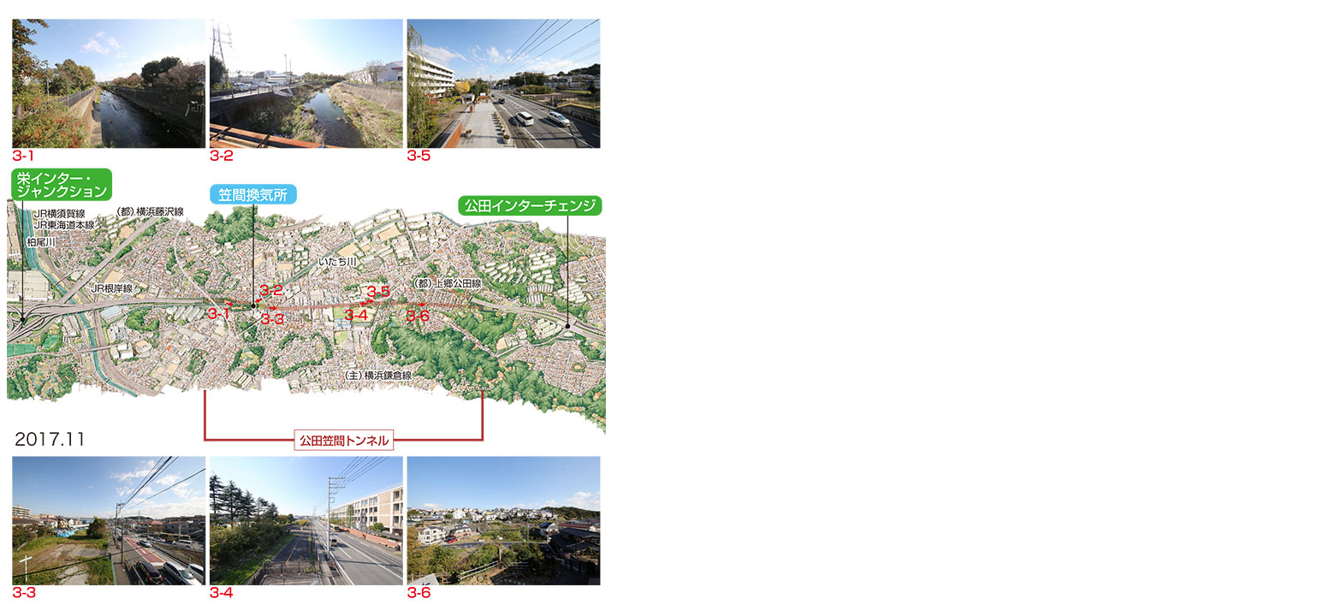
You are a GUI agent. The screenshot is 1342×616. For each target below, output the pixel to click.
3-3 (108, 520)
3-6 (505, 520)
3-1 (108, 82)
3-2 (306, 82)
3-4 (306, 520)
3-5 (505, 82)
